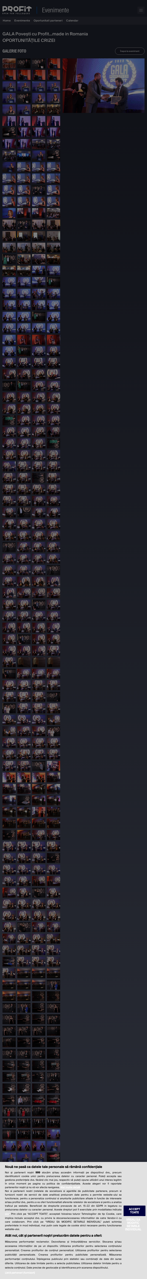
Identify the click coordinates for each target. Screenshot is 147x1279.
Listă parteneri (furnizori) (20, 1273)
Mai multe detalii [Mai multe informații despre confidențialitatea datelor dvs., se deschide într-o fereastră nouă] (70, 1187)
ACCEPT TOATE (134, 1211)
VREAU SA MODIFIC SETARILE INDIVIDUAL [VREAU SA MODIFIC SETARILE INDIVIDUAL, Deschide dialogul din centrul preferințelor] (133, 1224)
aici (7, 1213)
